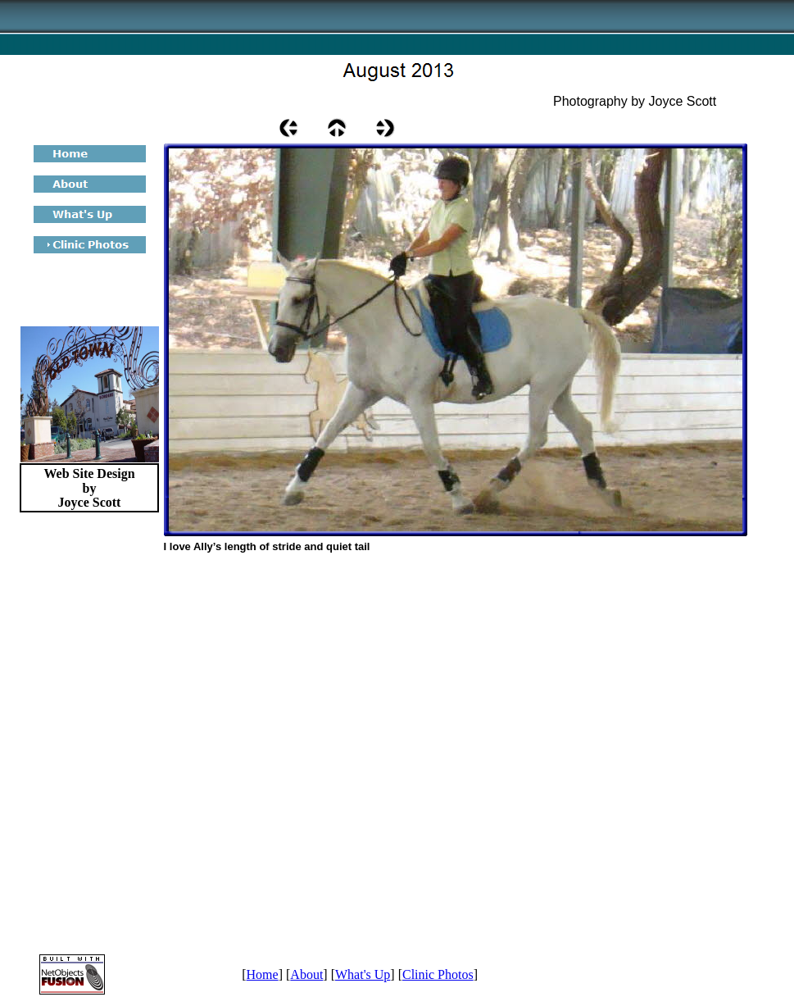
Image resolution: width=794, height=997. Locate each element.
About (306, 974)
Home (263, 974)
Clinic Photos (438, 974)
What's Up (362, 974)
